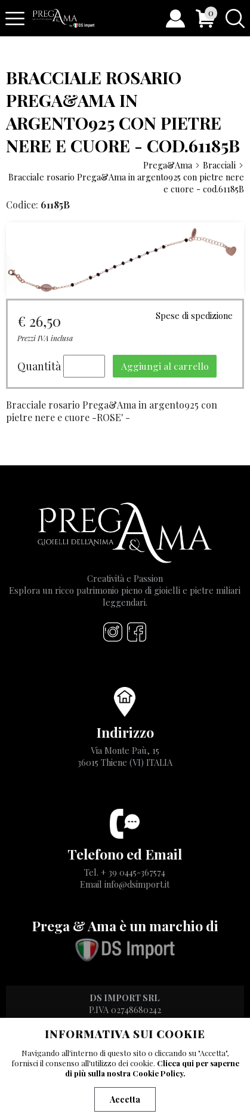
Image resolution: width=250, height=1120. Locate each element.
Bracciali (223, 165)
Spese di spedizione (194, 315)
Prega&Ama (171, 165)
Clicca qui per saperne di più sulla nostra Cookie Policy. (152, 1068)
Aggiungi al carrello (165, 366)
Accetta (125, 1099)
